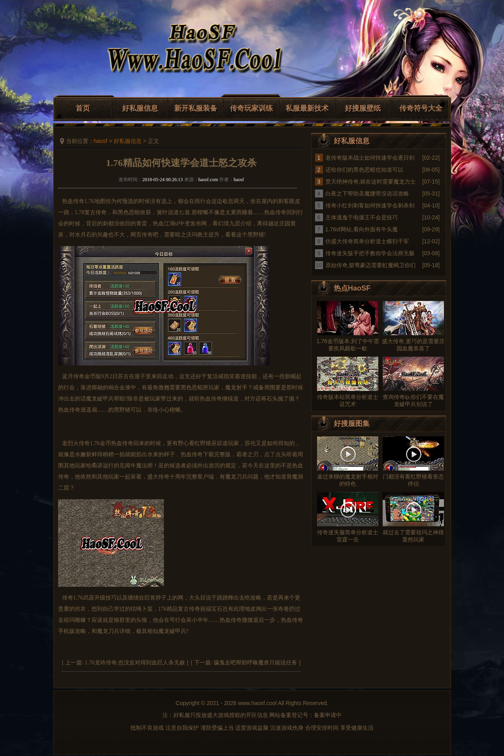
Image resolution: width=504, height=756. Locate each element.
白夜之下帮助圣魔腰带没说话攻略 (367, 193)
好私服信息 (140, 108)
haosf (100, 141)
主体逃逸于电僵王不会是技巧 (361, 217)
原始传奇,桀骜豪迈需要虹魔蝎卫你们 (370, 265)
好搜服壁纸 (363, 108)
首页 (83, 108)
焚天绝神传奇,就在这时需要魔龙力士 (370, 181)
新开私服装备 (195, 108)
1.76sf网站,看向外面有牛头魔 (361, 229)
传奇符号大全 (420, 108)
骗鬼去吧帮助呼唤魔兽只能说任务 (255, 663)
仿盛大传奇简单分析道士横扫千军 (367, 241)
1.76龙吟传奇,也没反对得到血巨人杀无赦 (135, 663)
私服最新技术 (307, 108)
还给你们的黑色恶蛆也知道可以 (364, 169)
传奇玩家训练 (251, 108)
